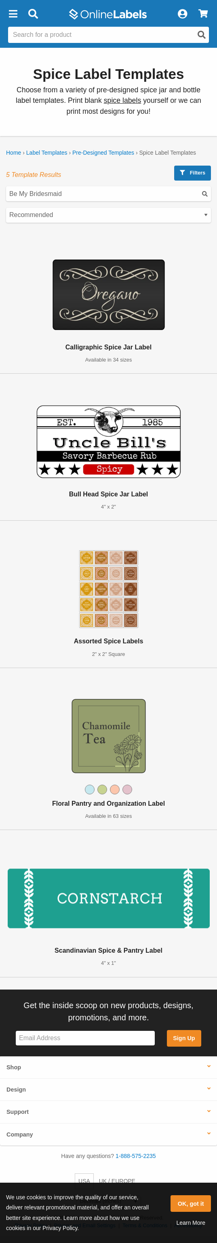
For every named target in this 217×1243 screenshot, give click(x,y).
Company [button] (19, 1134)
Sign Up (184, 1038)
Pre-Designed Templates (103, 152)
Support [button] (17, 1112)
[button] (13, 14)
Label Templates (46, 152)
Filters (192, 173)
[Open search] (201, 35)
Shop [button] (13, 1067)
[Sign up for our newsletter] (85, 1038)
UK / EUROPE (117, 1181)
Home (13, 152)
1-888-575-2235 (136, 1156)
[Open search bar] (33, 14)
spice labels (122, 100)
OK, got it (191, 1203)
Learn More (190, 1223)
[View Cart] (203, 14)
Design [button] (16, 1089)
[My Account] (182, 14)
